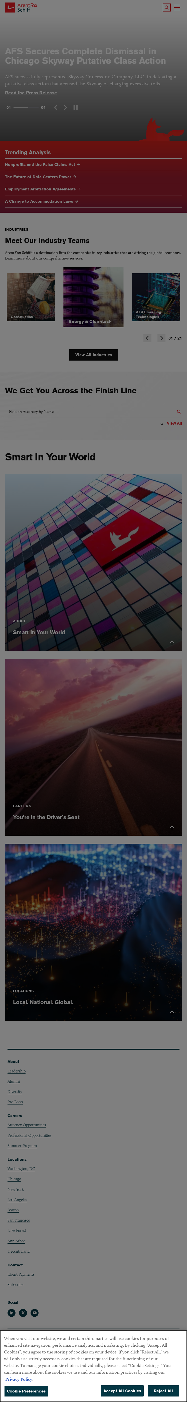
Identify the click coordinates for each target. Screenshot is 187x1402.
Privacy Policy (18, 1384)
